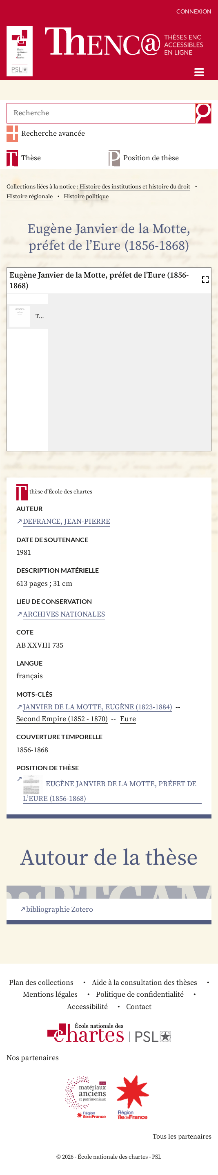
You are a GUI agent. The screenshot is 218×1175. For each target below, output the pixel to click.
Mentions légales (50, 994)
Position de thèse (151, 158)
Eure (128, 719)
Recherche (203, 113)
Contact (138, 1006)
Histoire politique (86, 196)
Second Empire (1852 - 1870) (62, 719)
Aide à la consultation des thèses (144, 982)
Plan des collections (41, 982)
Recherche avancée (53, 133)
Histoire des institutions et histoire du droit (135, 187)
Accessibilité (87, 1006)
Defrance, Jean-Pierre (66, 521)
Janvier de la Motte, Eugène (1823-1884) (97, 707)
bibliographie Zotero (59, 909)
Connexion (193, 11)
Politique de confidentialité (140, 994)
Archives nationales (64, 614)
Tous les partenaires (182, 1136)
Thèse (31, 158)
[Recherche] (101, 113)
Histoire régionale (30, 196)
